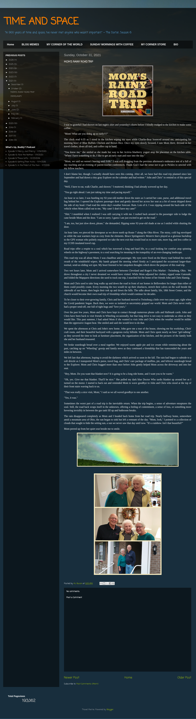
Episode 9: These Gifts (18, 158)
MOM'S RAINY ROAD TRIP (22, 92)
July (13, 105)
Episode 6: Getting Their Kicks (21, 161)
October (15, 88)
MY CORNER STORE (153, 44)
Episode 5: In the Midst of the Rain (24, 165)
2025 (11, 64)
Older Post (184, 677)
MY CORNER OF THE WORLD (64, 44)
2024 (11, 68)
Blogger (110, 709)
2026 (11, 60)
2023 (11, 72)
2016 (11, 140)
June (13, 109)
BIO (176, 44)
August (14, 101)
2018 (11, 131)
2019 (11, 127)
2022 (11, 76)
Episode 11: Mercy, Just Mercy (21, 151)
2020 (11, 123)
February (15, 118)
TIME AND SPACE (41, 22)
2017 (11, 135)
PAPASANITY (16, 96)
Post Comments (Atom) (87, 683)
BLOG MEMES (30, 44)
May (13, 114)
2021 (11, 80)
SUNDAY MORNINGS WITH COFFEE (111, 44)
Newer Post (71, 677)
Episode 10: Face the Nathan (20, 154)
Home (10, 44)
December (16, 84)
